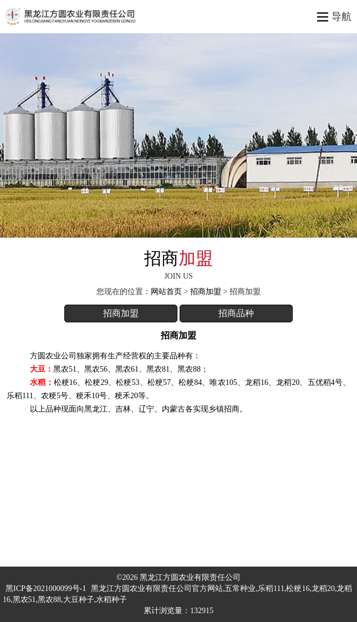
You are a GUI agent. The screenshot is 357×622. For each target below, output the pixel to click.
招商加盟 (205, 291)
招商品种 (236, 313)
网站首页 (166, 291)
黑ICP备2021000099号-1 (46, 588)
